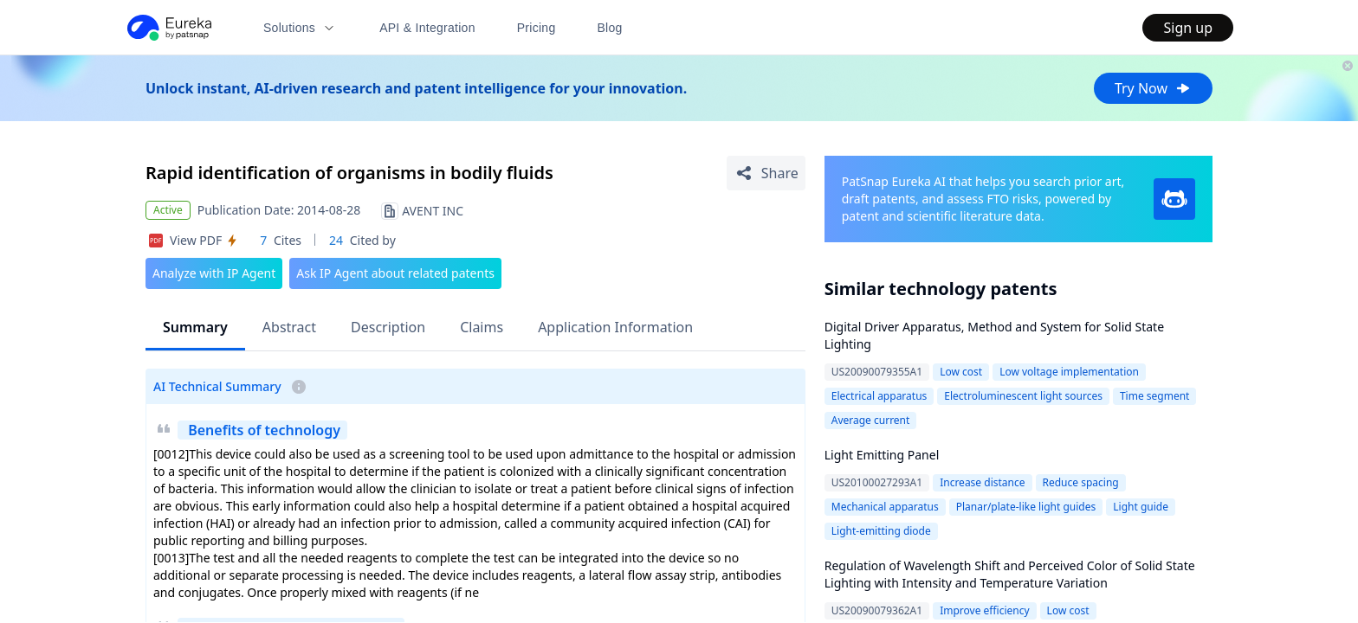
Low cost (961, 371)
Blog (610, 28)
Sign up (1187, 27)
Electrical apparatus (879, 396)
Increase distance (982, 482)
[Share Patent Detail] (766, 173)
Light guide (1140, 506)
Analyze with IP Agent (213, 273)
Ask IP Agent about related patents (395, 273)
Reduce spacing (1081, 482)
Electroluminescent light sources (1023, 396)
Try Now (1153, 88)
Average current (870, 420)
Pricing (536, 28)
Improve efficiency (984, 610)
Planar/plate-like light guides (1026, 506)
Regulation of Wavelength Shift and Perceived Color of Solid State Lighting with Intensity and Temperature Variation (1009, 574)
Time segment (1155, 396)
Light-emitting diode (881, 530)
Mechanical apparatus (885, 506)
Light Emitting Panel (882, 454)
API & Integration (427, 28)
